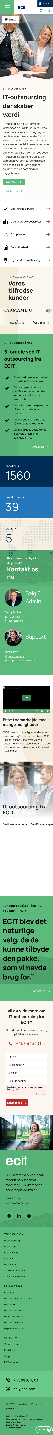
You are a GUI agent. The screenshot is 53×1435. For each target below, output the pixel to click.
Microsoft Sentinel (24, 1322)
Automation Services (24, 1276)
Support (44, 1430)
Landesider (49, 11)
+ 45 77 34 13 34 (16, 656)
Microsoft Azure (24, 1310)
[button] (26, 208)
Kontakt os (45, 3)
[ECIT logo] (26, 1160)
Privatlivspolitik (21, 1416)
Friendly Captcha (41, 1094)
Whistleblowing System (33, 1419)
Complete (24, 1259)
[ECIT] (21, 7)
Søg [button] (41, 11)
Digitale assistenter (24, 1328)
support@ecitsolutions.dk (21, 660)
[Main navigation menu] (7, 7)
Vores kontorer (17, 1203)
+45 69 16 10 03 (26, 1043)
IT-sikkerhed (24, 1265)
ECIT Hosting (24, 1253)
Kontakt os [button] (14, 191)
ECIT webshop (24, 1362)
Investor (10, 1408)
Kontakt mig (16, 1102)
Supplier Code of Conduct (17, 1425)
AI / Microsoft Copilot (24, 1271)
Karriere (23, 1404)
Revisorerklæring (13, 1419)
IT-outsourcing (24, 1241)
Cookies (9, 1416)
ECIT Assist (24, 1292)
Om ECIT (13, 1198)
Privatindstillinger (13, 1427)
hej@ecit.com (15, 620)
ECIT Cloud (24, 1247)
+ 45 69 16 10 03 (16, 617)
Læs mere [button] (13, 182)
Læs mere (40, 447)
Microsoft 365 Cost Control (24, 1298)
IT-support (24, 1304)
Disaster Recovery (24, 1316)
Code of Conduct (13, 1422)
